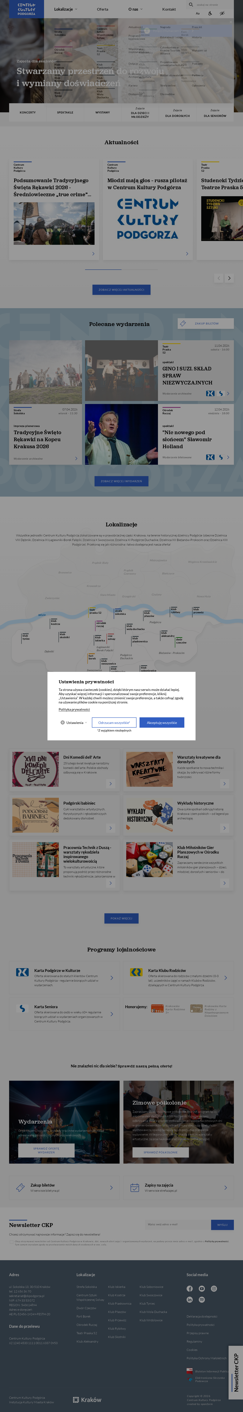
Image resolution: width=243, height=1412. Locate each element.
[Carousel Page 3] (146, 269)
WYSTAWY (102, 112)
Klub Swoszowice (151, 1295)
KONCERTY (28, 112)
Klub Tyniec (147, 1303)
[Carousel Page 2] (121, 269)
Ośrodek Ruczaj (87, 1324)
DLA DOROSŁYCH (177, 112)
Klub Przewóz (117, 1320)
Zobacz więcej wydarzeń (121, 481)
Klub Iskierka (116, 1286)
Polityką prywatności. (217, 1241)
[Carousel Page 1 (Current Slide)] (97, 269)
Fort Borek (84, 1316)
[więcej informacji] (192, 30)
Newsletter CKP (236, 1372)
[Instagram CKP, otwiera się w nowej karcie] (214, 1289)
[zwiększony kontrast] (222, 13)
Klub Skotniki (117, 1337)
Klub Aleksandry (87, 1341)
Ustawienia (73, 722)
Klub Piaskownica (120, 1303)
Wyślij (222, 1224)
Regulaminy (194, 1341)
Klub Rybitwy (117, 1328)
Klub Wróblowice (151, 1320)
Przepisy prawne (197, 1333)
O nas (133, 9)
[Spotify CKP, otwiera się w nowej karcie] (202, 1300)
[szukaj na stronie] (214, 5)
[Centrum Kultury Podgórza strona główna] (26, 9)
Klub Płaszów (117, 1312)
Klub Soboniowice (151, 1286)
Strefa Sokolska (87, 1286)
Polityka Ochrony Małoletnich (207, 1358)
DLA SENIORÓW (215, 112)
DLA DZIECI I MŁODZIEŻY (140, 112)
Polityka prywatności (201, 1324)
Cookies (192, 1349)
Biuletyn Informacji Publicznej (210, 1371)
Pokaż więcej (122, 918)
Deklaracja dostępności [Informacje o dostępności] (202, 1316)
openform (207, 1404)
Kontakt (169, 9)
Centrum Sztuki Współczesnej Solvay (90, 1297)
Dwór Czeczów (86, 1308)
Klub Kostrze (116, 1295)
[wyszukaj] (190, 5)
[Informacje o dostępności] (210, 13)
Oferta (102, 9)
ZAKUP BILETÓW (199, 324)
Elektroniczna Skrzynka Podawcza (206, 1379)
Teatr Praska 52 (87, 1333)
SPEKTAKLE (65, 112)
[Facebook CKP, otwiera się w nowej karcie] (190, 1289)
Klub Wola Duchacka (153, 1312)
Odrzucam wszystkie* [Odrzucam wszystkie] (114, 722)
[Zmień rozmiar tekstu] (198, 13)
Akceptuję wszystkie (162, 722)
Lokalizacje (63, 9)
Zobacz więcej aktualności (121, 289)
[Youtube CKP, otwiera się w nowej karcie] (202, 1289)
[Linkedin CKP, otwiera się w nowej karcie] (190, 1300)
